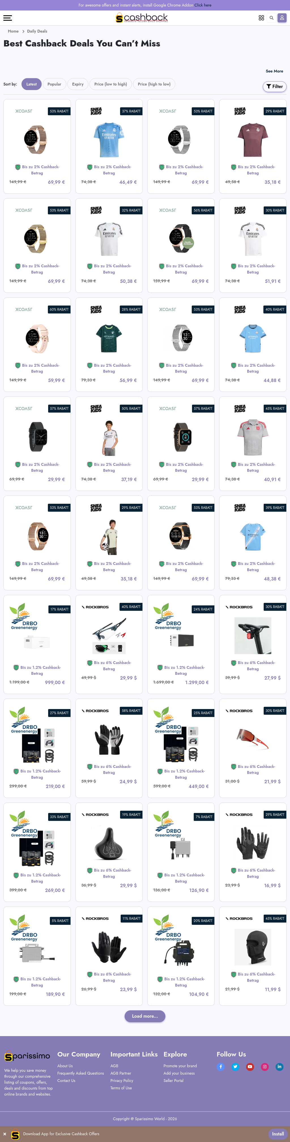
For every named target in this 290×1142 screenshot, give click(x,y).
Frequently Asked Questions (80, 1073)
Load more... (145, 1016)
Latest (31, 84)
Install (278, 1134)
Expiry (78, 84)
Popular (54, 84)
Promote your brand (180, 1066)
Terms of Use (121, 1088)
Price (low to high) (110, 84)
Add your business (179, 1073)
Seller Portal (174, 1080)
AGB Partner (120, 1073)
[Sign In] (282, 17)
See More (274, 71)
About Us (65, 1066)
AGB (114, 1066)
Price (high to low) (154, 84)
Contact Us (66, 1080)
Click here (203, 5)
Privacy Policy (121, 1080)
